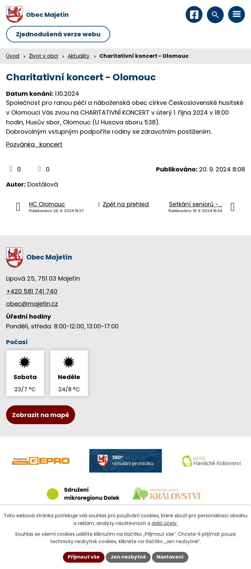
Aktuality (79, 55)
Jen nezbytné (128, 557)
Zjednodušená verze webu (58, 34)
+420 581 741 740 (31, 291)
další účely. (165, 523)
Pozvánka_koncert (34, 144)
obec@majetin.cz (32, 303)
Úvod (12, 55)
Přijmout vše (84, 557)
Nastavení (170, 557)
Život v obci (43, 55)
